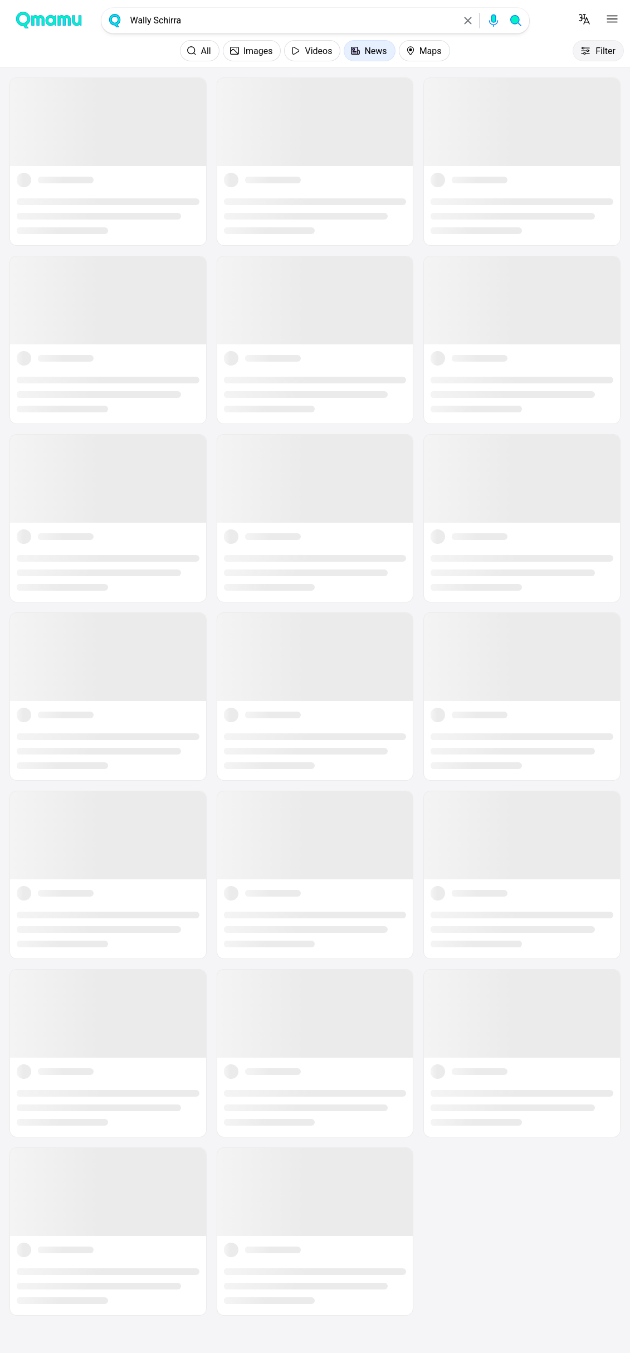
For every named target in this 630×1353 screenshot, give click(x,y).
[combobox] (291, 20)
